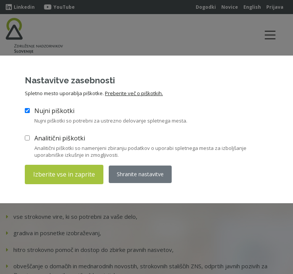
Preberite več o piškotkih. (134, 93)
